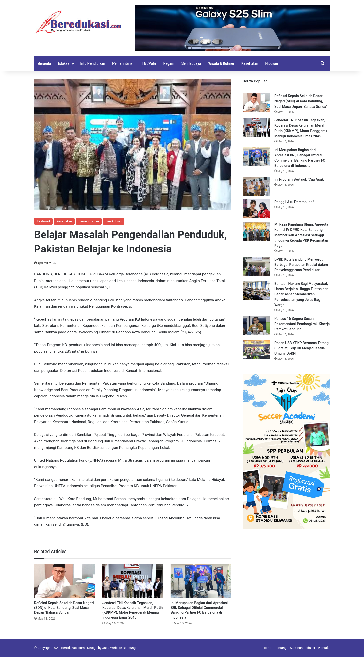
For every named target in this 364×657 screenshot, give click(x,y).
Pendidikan (113, 221)
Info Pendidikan (92, 63)
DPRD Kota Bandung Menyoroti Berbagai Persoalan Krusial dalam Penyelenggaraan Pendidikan (301, 264)
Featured (43, 221)
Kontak (323, 648)
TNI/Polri (149, 63)
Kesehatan (249, 63)
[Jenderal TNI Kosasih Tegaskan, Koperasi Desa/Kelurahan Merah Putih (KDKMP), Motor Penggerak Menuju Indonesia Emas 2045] (132, 581)
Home (267, 648)
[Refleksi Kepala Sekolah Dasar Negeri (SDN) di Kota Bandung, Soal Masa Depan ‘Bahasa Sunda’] (64, 581)
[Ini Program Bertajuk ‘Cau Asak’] (256, 186)
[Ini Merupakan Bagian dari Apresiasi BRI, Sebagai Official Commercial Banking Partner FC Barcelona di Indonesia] (201, 581)
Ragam (168, 63)
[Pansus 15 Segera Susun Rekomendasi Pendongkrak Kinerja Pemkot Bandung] (256, 325)
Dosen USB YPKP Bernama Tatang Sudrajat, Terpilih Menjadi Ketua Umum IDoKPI (301, 348)
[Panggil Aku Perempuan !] (256, 208)
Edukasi (64, 63)
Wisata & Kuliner (221, 63)
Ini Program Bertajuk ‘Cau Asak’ (299, 179)
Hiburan (271, 63)
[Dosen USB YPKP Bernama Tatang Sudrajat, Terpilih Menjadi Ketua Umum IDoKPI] (256, 349)
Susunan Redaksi (302, 648)
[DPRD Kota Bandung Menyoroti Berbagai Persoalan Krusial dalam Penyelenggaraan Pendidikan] (256, 266)
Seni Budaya (191, 63)
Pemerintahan (123, 63)
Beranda (44, 63)
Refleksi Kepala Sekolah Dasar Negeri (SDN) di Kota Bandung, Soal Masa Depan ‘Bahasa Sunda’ (64, 607)
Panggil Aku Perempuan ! (294, 202)
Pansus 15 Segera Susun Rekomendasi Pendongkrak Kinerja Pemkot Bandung (302, 323)
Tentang (281, 648)
